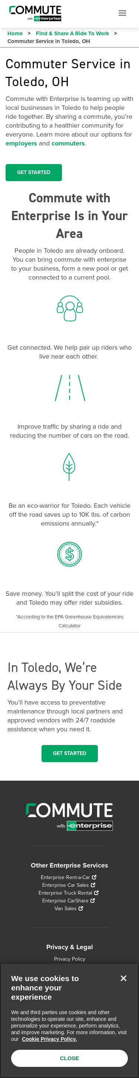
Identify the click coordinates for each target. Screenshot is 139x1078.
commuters (68, 143)
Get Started (69, 753)
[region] (69, 1020)
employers (21, 143)
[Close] (123, 978)
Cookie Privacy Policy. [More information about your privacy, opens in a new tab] (49, 1039)
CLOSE (69, 1058)
